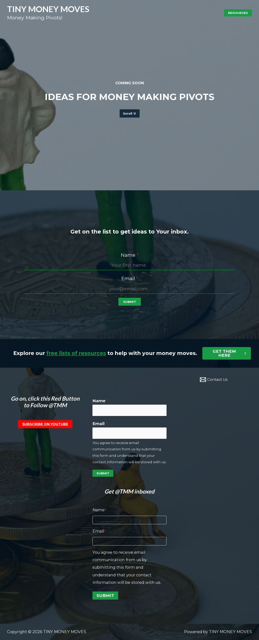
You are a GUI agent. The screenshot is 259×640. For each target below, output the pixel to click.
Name (100, 400)
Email (100, 423)
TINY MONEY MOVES (48, 9)
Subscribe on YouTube (45, 424)
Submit (103, 473)
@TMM (57, 405)
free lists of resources (76, 353)
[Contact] (213, 380)
